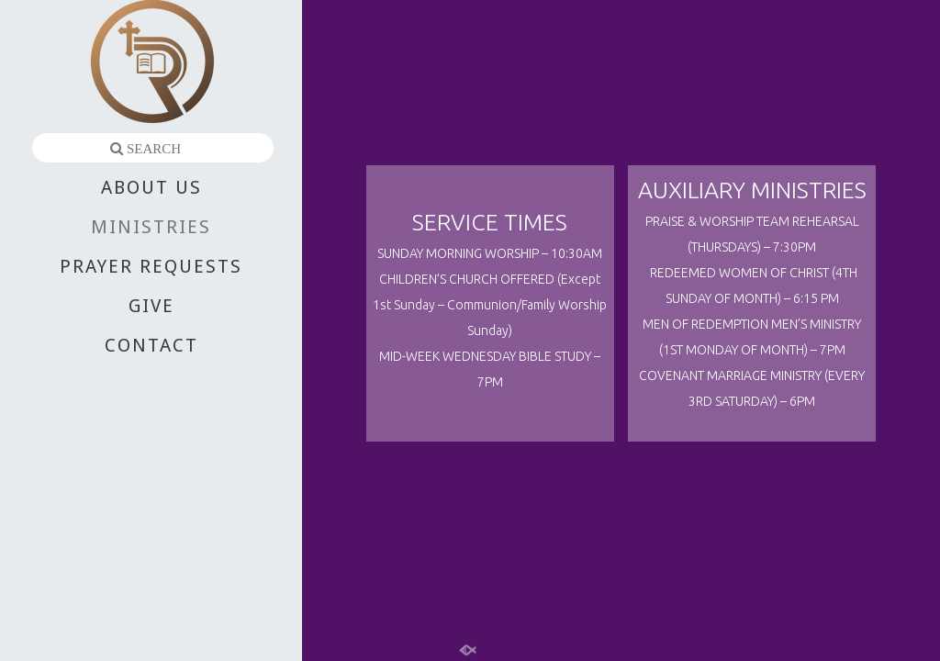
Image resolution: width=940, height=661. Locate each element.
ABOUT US (151, 187)
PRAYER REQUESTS (151, 266)
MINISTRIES (151, 227)
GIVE (151, 306)
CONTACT (151, 345)
